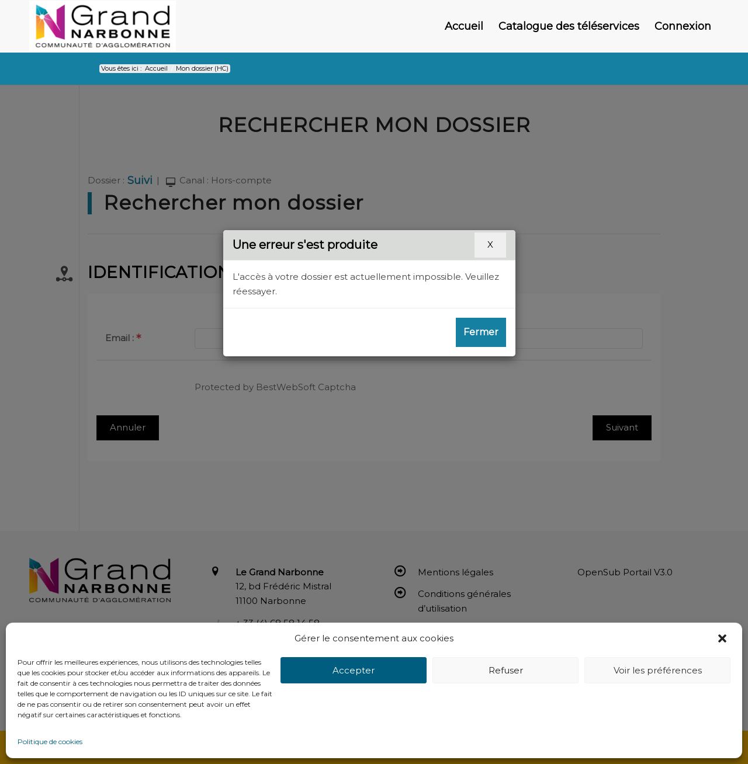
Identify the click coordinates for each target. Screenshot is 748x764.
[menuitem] (464, 26)
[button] (723, 638)
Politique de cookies (50, 741)
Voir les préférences (658, 670)
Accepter (354, 670)
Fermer (480, 332)
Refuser (506, 670)
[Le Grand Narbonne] (102, 26)
